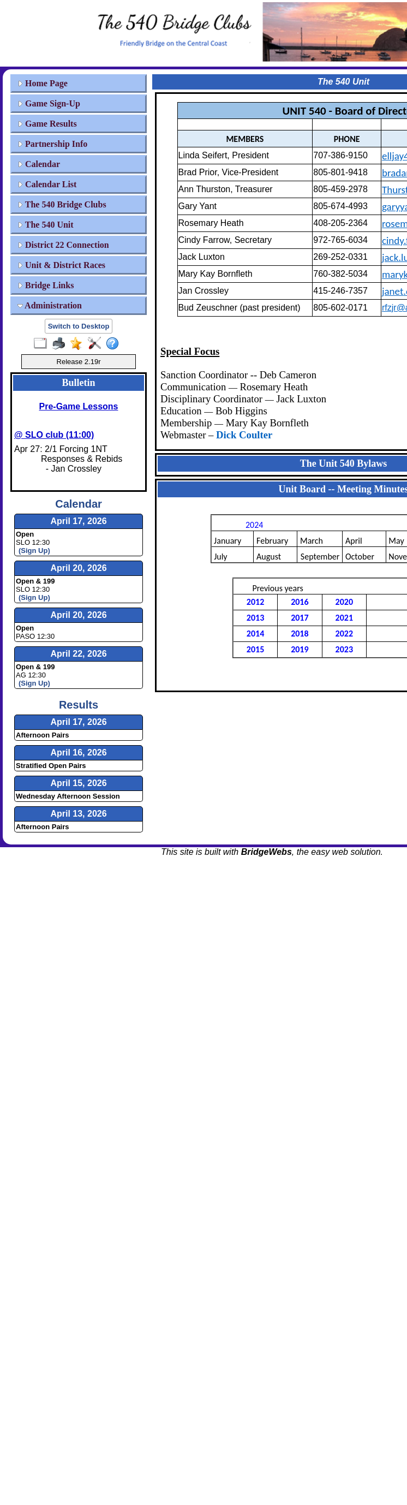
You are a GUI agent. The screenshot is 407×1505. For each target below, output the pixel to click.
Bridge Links (45, 285)
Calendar (38, 164)
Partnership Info (52, 143)
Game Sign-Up (48, 103)
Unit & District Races (61, 265)
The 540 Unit (45, 224)
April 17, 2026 (78, 722)
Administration (49, 305)
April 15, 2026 (78, 783)
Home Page (42, 83)
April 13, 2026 (78, 813)
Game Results (47, 123)
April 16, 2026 (78, 752)
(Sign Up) (34, 550)
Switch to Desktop (79, 326)
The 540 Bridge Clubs (61, 204)
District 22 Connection (63, 244)
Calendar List (46, 184)
